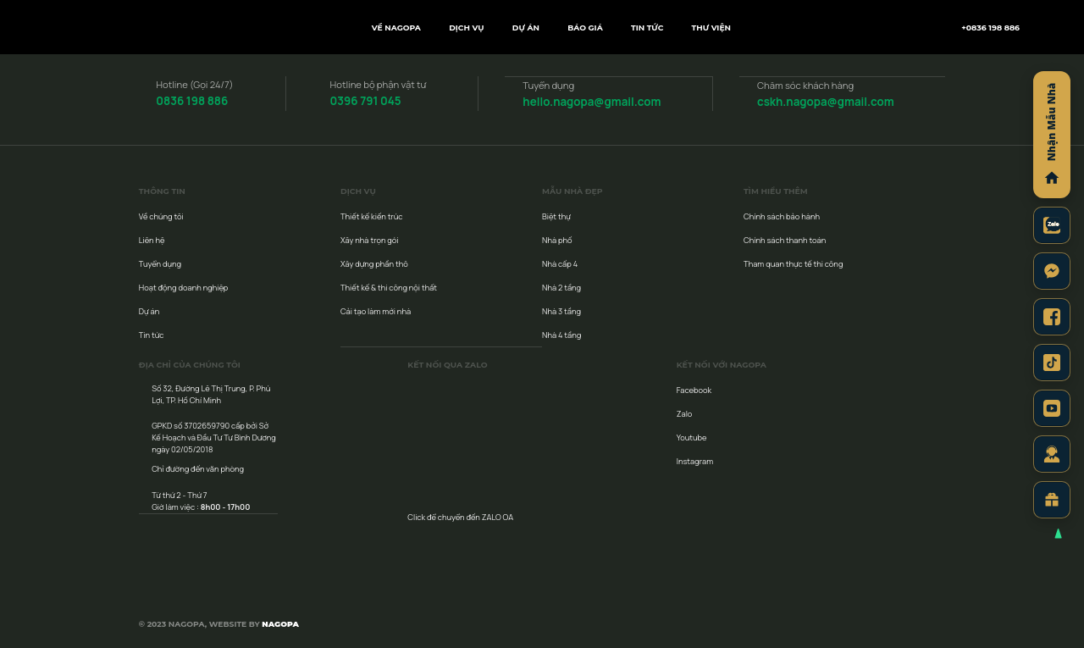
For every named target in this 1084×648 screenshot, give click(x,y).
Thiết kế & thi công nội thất (388, 286)
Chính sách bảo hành (782, 215)
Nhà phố (557, 239)
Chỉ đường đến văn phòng (198, 468)
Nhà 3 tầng (561, 310)
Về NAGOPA (396, 27)
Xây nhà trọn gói (369, 239)
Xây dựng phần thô (374, 263)
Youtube (692, 436)
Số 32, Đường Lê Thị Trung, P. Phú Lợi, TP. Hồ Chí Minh (211, 393)
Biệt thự (556, 215)
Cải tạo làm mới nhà (375, 310)
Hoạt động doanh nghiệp (183, 286)
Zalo (685, 412)
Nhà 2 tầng (561, 286)
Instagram (695, 460)
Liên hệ (152, 239)
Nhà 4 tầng (561, 334)
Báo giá (585, 27)
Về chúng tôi (161, 215)
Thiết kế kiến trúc (371, 215)
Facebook (694, 389)
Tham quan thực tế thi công (793, 263)
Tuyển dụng (160, 263)
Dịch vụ (466, 27)
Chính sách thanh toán (785, 239)
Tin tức (647, 27)
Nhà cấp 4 (560, 263)
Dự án (525, 27)
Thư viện (711, 27)
